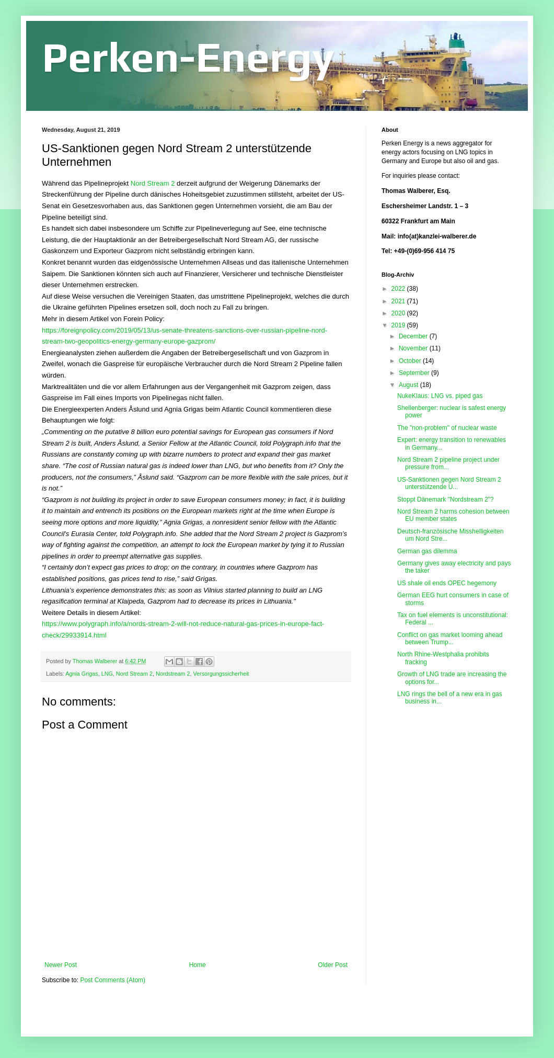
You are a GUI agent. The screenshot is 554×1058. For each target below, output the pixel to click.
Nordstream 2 (173, 673)
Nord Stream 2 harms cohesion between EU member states (453, 515)
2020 (399, 313)
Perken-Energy (188, 56)
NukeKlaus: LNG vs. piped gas (439, 396)
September (415, 373)
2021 (399, 301)
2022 (399, 288)
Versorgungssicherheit (221, 673)
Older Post (333, 965)
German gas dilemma (427, 551)
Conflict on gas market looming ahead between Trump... (449, 638)
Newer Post (60, 965)
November (414, 348)
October (411, 361)
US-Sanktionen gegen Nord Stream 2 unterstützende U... (449, 483)
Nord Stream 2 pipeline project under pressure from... (448, 463)
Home (197, 965)
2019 (399, 325)
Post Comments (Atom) (112, 980)
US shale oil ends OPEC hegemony (447, 583)
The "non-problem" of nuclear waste (447, 427)
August (409, 385)
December (414, 336)
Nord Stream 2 (153, 183)
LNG (107, 673)
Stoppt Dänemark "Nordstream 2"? (445, 499)
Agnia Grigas (81, 673)
